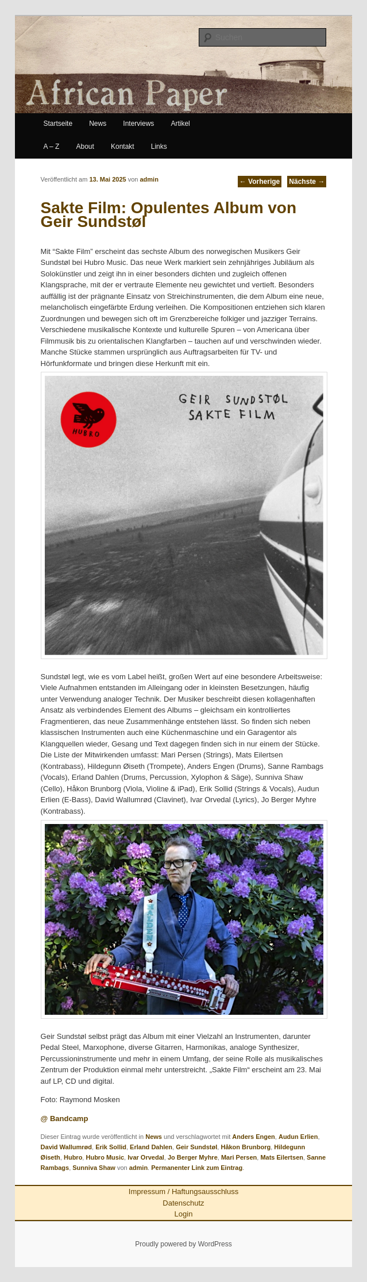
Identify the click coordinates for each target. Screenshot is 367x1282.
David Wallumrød (66, 1147)
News (97, 124)
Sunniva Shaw (93, 1167)
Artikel (180, 124)
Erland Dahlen (151, 1147)
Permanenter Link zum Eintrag (196, 1167)
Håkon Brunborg (246, 1147)
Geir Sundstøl (196, 1147)
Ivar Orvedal (146, 1157)
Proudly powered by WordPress (183, 1244)
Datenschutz (183, 1203)
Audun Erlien (298, 1136)
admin (149, 179)
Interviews (138, 124)
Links (159, 147)
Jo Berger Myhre (193, 1157)
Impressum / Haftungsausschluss (183, 1191)
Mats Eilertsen (281, 1157)
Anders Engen (253, 1136)
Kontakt (122, 147)
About (85, 147)
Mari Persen (239, 1157)
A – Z (51, 147)
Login (184, 1214)
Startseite (57, 124)
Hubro (73, 1157)
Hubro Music (105, 1157)
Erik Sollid (110, 1147)
